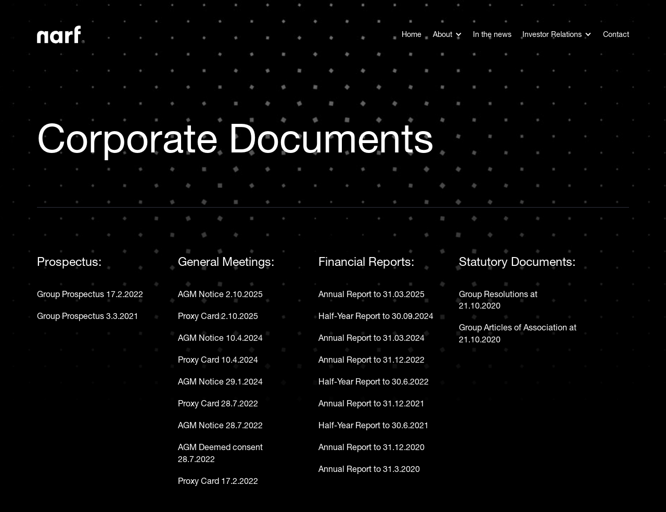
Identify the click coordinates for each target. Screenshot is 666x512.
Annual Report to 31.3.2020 (369, 468)
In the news (492, 34)
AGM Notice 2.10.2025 (220, 294)
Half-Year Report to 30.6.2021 (373, 425)
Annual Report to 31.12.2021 (371, 403)
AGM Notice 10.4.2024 (220, 337)
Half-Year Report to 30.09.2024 (375, 316)
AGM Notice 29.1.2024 (220, 381)
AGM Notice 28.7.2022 (220, 425)
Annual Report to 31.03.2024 (371, 337)
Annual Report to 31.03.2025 (371, 294)
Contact (616, 34)
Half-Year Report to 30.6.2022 (373, 381)
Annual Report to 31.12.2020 (371, 447)
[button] (447, 34)
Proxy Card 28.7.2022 (218, 403)
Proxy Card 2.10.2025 (218, 316)
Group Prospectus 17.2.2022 (90, 294)
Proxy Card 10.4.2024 (218, 359)
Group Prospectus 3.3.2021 (87, 316)
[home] (61, 34)
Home (411, 34)
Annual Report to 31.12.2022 (371, 359)
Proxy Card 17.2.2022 (218, 480)
